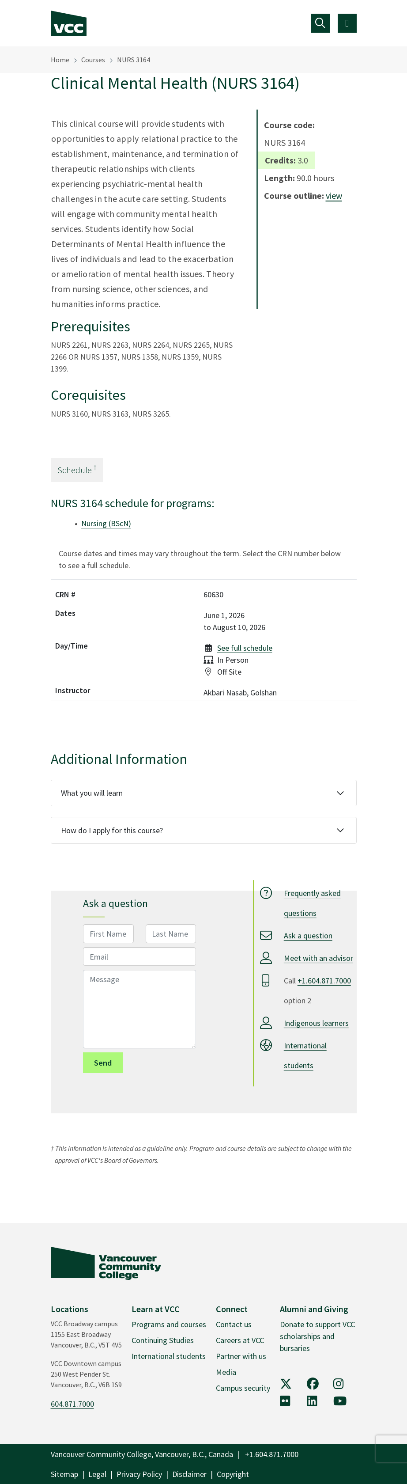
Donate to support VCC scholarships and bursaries (317, 1336)
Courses (93, 59)
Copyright (233, 1474)
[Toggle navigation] (320, 23)
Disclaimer (189, 1474)
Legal (97, 1474)
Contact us (234, 1324)
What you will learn (92, 793)
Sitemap (64, 1474)
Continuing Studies (163, 1340)
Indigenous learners (316, 1023)
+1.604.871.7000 (324, 980)
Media (226, 1372)
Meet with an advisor (318, 958)
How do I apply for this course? (112, 830)
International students (169, 1356)
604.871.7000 (72, 1404)
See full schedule (244, 648)
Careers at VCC (240, 1340)
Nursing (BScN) (106, 523)
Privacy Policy (139, 1474)
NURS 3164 (133, 59)
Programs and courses (169, 1324)
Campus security (243, 1388)
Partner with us (241, 1356)
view (334, 195)
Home (60, 59)
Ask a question (308, 935)
